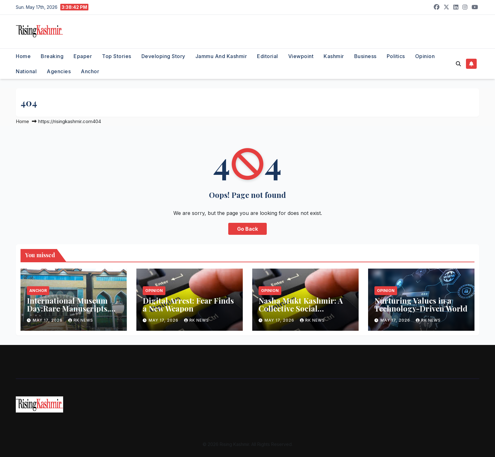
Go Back (247, 229)
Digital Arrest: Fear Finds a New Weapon (188, 304)
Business (365, 56)
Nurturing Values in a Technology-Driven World (421, 304)
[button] (458, 64)
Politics (396, 56)
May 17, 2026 (48, 320)
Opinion (425, 56)
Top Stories (116, 56)
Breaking (52, 56)
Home (23, 56)
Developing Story (163, 56)
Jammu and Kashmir (221, 56)
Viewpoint (301, 56)
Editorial (267, 56)
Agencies (59, 71)
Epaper (83, 56)
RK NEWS (80, 320)
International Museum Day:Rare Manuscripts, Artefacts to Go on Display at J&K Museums (73, 312)
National (26, 71)
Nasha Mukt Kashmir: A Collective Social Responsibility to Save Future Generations (301, 312)
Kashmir (334, 56)
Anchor (90, 71)
